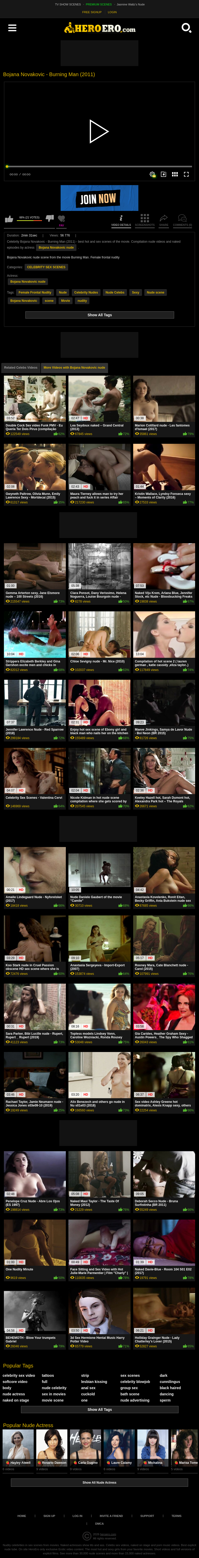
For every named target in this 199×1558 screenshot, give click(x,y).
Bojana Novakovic (23, 301)
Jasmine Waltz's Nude (131, 4)
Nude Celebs (114, 292)
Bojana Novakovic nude (56, 247)
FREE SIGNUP (92, 12)
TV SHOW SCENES (68, 4)
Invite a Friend (111, 1515)
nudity (82, 301)
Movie (65, 301)
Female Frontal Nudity (35, 292)
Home (22, 1515)
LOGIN (112, 12)
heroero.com (108, 1534)
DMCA (99, 1523)
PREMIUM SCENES (99, 4)
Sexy (135, 292)
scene (49, 301)
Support (147, 1515)
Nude (63, 292)
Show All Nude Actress (99, 1482)
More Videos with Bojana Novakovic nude (74, 367)
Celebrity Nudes (86, 292)
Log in (77, 1515)
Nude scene (155, 292)
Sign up (49, 1515)
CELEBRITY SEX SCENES (46, 267)
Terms (177, 1515)
